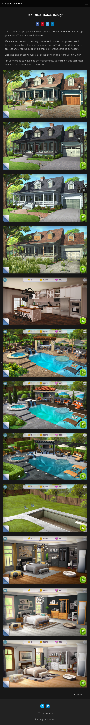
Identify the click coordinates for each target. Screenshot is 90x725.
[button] (78, 694)
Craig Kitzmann (12, 3)
